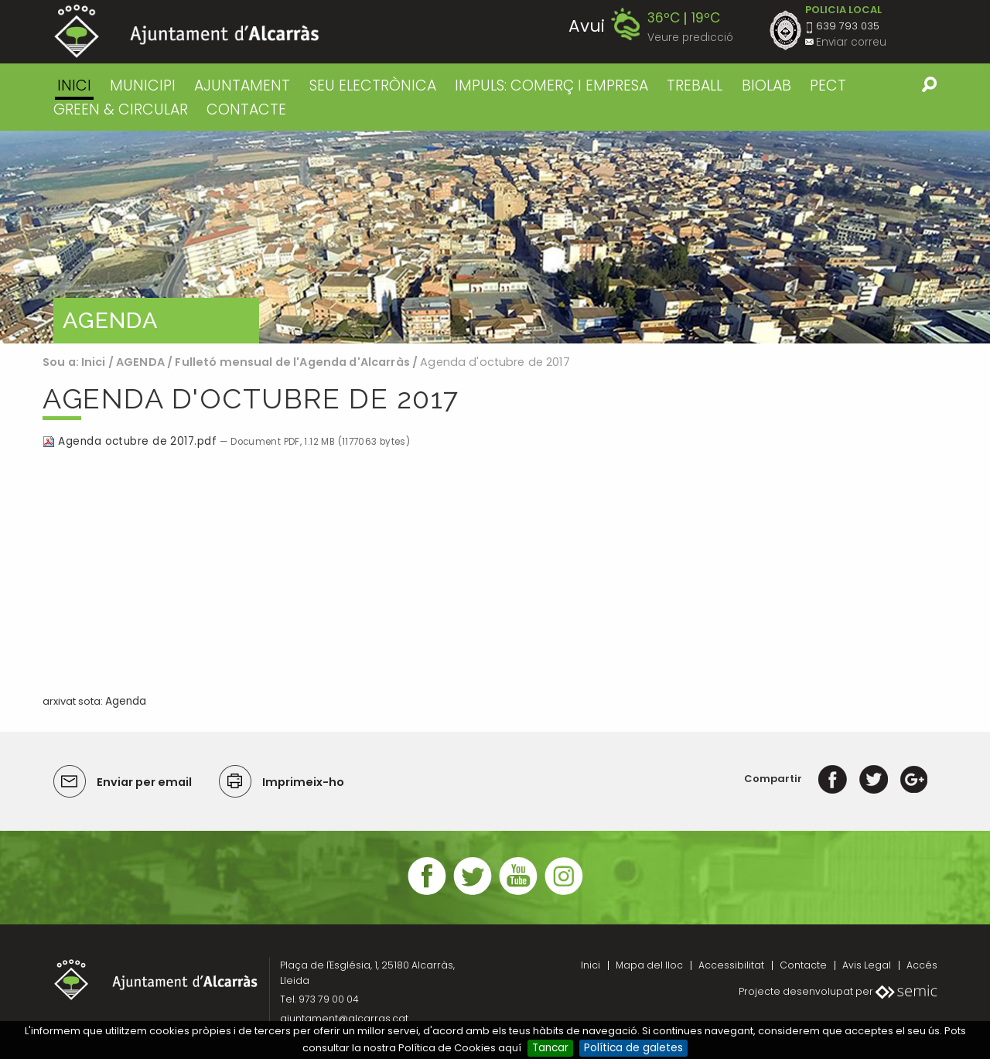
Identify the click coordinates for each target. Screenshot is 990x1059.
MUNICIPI (143, 85)
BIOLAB (766, 85)
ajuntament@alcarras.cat (344, 1018)
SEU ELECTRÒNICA (372, 85)
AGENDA (140, 362)
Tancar (550, 1047)
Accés (921, 965)
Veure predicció (690, 37)
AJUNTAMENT (242, 85)
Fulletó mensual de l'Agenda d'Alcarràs (293, 362)
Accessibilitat (731, 965)
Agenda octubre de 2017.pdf (131, 441)
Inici (74, 85)
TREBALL (694, 85)
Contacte (803, 965)
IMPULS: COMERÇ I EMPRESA (551, 85)
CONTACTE (246, 109)
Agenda (125, 701)
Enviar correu (851, 42)
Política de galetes (633, 1047)
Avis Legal (866, 965)
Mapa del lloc (649, 965)
